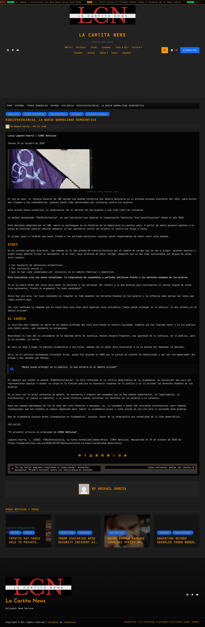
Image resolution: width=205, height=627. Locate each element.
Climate (78, 52)
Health (91, 52)
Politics (81, 47)
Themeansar (70, 622)
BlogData (53, 622)
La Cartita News (102, 35)
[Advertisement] (102, 76)
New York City (117, 533)
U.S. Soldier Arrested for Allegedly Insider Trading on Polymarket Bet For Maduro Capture (140, 2)
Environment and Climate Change (173, 622)
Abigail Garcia (112, 489)
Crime (94, 47)
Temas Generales (58, 114)
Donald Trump (67, 533)
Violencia (76, 114)
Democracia (13, 114)
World (69, 47)
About (104, 52)
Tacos (114, 52)
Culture (137, 47)
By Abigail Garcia (17, 126)
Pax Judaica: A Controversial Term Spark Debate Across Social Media (50, 2)
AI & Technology (146, 622)
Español (127, 52)
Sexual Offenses (183, 533)
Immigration (130, 622)
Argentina (164, 533)
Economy (106, 47)
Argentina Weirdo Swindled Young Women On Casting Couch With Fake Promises (176, 544)
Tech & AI (122, 47)
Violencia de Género (97, 114)
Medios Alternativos (34, 114)
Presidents (84, 533)
